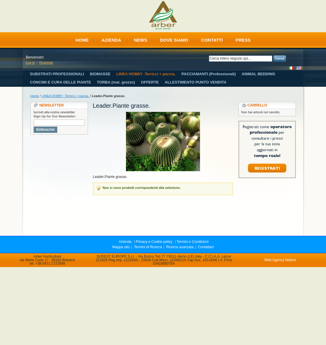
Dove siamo (174, 39)
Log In (30, 62)
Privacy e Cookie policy (154, 242)
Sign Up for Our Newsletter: (55, 116)
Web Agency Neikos (280, 260)
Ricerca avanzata (180, 247)
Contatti (212, 39)
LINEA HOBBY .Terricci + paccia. (66, 96)
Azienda (111, 39)
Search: (205, 58)
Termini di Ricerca (148, 247)
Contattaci (206, 247)
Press (242, 39)
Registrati (46, 62)
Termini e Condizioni (193, 242)
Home (82, 39)
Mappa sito (121, 247)
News (140, 39)
